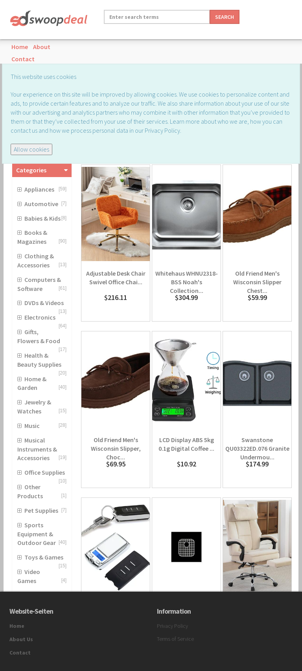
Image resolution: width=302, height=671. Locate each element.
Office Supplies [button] (44, 472)
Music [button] (32, 426)
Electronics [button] (39, 317)
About (41, 47)
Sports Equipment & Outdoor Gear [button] (36, 534)
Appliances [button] (39, 189)
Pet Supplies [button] (41, 510)
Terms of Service (175, 638)
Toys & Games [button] (43, 557)
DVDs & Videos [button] (44, 303)
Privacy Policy (172, 625)
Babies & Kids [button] (42, 218)
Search (224, 16)
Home (19, 47)
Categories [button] (31, 170)
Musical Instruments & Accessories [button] (37, 449)
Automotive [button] (41, 204)
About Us (21, 639)
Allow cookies (31, 149)
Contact (23, 59)
